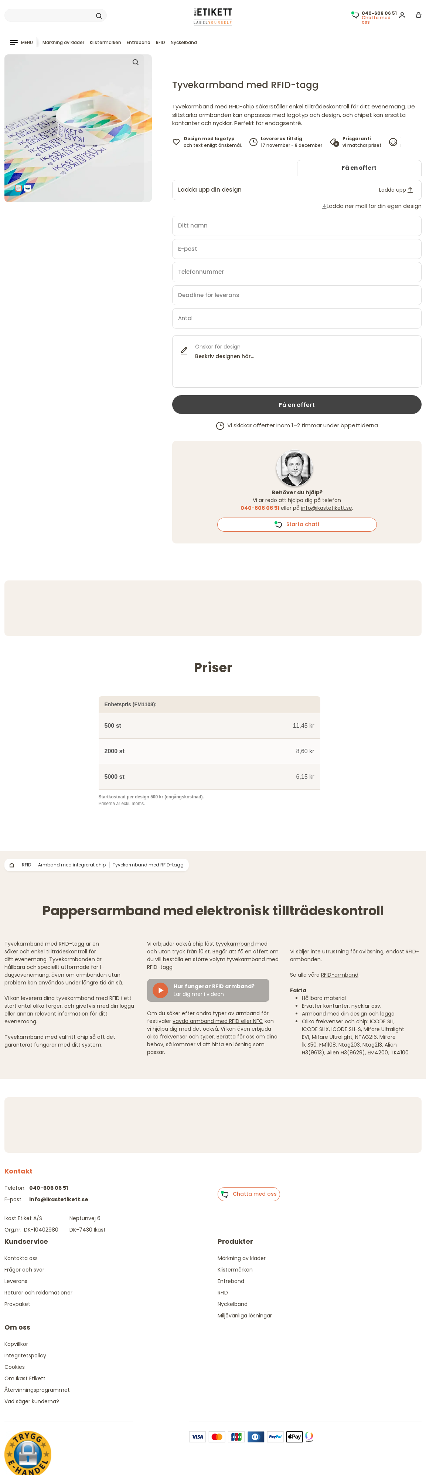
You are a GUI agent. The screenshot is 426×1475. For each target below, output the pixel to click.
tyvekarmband (235, 943)
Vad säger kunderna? (31, 1401)
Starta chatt (297, 525)
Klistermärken (105, 42)
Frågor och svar (24, 1269)
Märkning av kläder (63, 42)
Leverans (15, 1281)
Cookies (14, 1367)
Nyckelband (184, 42)
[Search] (55, 15)
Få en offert (359, 168)
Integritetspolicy (25, 1355)
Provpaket (17, 1304)
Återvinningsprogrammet (37, 1390)
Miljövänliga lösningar (245, 1315)
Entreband (138, 42)
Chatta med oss (249, 1194)
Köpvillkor (16, 1344)
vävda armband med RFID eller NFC (218, 1021)
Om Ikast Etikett (24, 1378)
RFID (160, 42)
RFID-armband (339, 975)
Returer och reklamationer (38, 1292)
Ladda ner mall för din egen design (374, 206)
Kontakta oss (21, 1258)
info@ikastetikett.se (326, 508)
